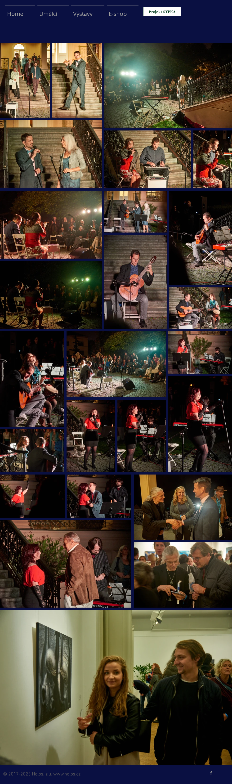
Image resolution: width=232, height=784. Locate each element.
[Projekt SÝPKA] (162, 11)
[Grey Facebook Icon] (211, 773)
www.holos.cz (66, 774)
